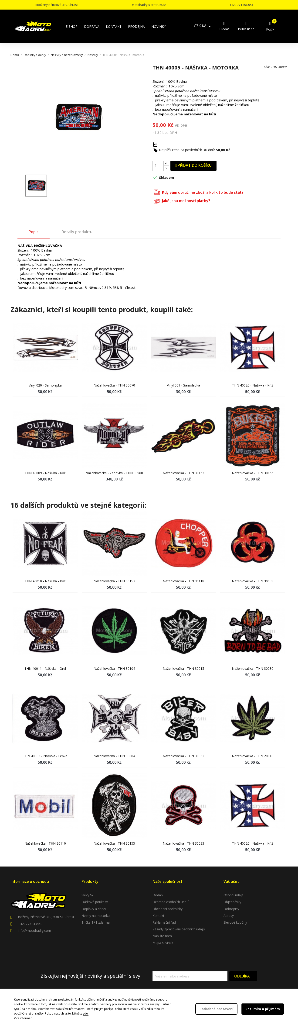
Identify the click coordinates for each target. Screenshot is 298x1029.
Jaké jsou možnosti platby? (182, 200)
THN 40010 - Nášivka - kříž (45, 581)
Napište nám (162, 936)
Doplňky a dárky (93, 909)
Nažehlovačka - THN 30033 (183, 843)
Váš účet (231, 881)
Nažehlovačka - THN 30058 (252, 581)
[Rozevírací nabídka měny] (203, 26)
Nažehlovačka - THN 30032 (183, 756)
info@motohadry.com (34, 930)
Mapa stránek (162, 942)
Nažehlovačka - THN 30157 (114, 581)
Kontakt (158, 915)
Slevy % (87, 895)
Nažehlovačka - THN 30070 (114, 385)
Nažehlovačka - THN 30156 (252, 473)
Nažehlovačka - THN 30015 (183, 668)
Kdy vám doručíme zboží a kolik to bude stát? (199, 192)
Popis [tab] (33, 231)
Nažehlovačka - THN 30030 (252, 668)
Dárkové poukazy (94, 902)
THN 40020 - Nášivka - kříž (252, 385)
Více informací (23, 1018)
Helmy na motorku (95, 915)
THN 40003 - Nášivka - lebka (45, 756)
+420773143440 (30, 924)
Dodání (157, 895)
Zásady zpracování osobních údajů (178, 929)
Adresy (229, 915)
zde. (85, 1013)
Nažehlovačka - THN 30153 (183, 473)
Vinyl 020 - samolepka (45, 385)
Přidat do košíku (193, 165)
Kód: (267, 67)
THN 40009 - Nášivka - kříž (45, 473)
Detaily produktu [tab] (76, 231)
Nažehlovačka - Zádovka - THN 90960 (114, 473)
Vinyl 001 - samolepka (183, 385)
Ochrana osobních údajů (171, 902)
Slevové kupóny (235, 922)
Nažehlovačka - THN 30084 (114, 756)
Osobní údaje (234, 895)
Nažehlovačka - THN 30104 (114, 668)
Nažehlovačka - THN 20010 (252, 756)
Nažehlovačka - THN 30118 (183, 581)
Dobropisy (231, 909)
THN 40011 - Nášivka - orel (45, 668)
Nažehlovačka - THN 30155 (114, 843)
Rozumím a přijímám (262, 1009)
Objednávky (232, 902)
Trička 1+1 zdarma (95, 922)
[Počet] (158, 166)
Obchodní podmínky (167, 909)
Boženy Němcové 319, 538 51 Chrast (46, 917)
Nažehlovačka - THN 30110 (45, 843)
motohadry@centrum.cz (149, 5)
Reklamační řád (164, 922)
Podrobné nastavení (216, 1009)
